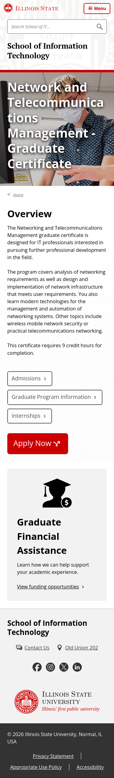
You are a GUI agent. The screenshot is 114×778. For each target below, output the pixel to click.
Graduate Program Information (51, 396)
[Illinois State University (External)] (31, 8)
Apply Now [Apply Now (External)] (32, 443)
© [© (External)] (9, 734)
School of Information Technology (47, 50)
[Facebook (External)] (37, 667)
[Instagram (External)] (50, 667)
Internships (26, 415)
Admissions (26, 378)
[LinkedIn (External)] (77, 667)
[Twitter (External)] (64, 667)
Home (18, 194)
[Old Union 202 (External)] (77, 647)
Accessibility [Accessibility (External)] (90, 767)
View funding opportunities (48, 586)
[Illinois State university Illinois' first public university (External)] (57, 702)
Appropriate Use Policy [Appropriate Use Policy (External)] (36, 767)
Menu (100, 8)
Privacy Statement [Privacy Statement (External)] (53, 756)
